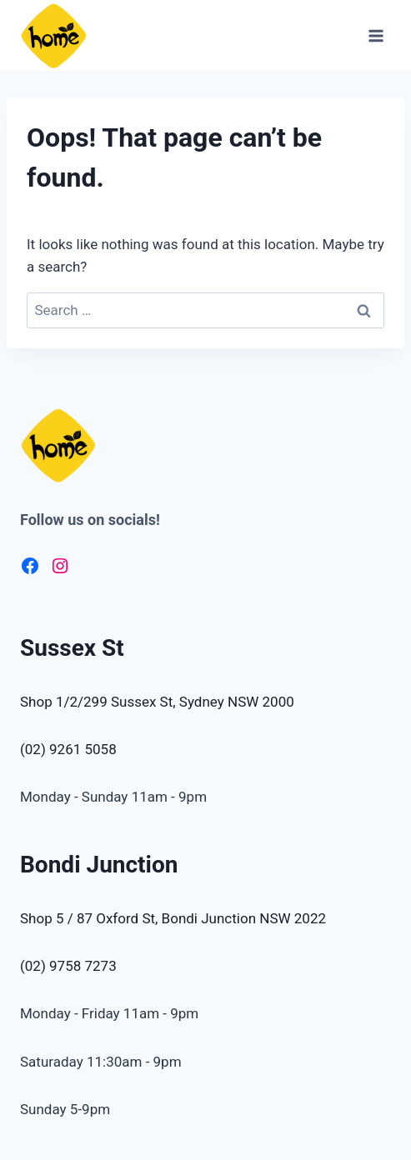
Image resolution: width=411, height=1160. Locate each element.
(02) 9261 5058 (68, 749)
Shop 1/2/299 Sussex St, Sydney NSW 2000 (157, 701)
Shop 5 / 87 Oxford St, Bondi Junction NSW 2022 (173, 918)
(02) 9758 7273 (68, 966)
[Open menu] (375, 35)
